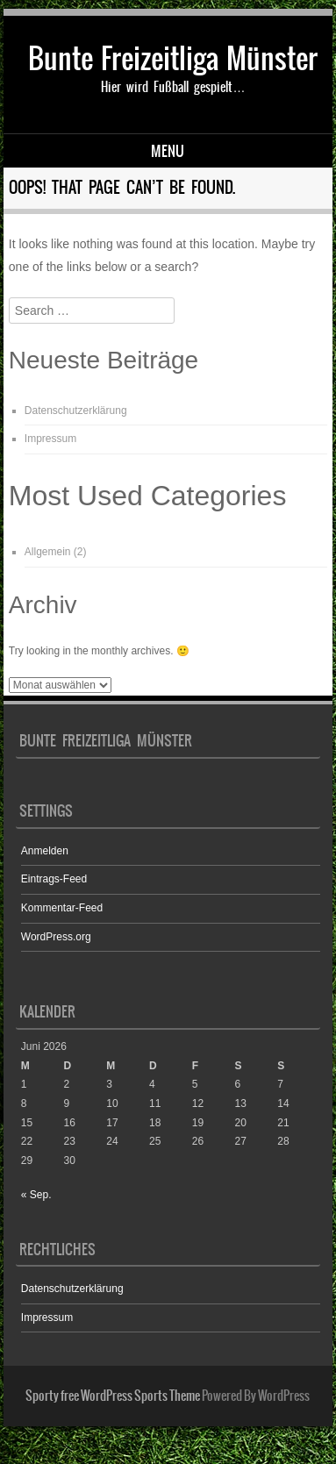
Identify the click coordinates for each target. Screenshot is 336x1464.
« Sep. (36, 1195)
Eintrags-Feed (54, 879)
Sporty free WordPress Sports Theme (112, 1395)
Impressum (50, 438)
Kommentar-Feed (62, 908)
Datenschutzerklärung (76, 410)
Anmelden (44, 851)
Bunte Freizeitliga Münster (173, 58)
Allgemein (48, 552)
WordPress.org (56, 937)
